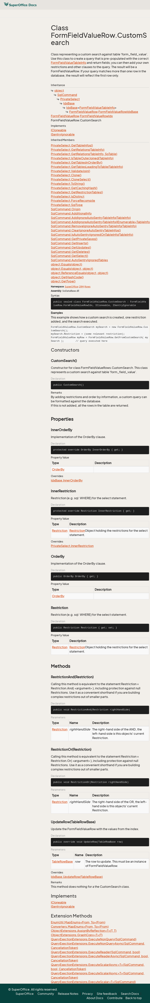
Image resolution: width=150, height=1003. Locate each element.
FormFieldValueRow (83, 112)
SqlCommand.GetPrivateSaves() (74, 239)
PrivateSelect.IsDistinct (67, 196)
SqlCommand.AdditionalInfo (71, 213)
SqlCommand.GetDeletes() (70, 252)
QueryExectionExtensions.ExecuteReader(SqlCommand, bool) (95, 952)
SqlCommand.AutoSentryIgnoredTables (79, 260)
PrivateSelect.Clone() (66, 175)
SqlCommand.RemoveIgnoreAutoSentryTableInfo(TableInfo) (93, 226)
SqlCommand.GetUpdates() (71, 247)
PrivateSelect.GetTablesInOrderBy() (76, 162)
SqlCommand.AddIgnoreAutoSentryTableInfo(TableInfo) (91, 218)
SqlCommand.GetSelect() (69, 256)
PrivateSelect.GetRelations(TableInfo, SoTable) (84, 154)
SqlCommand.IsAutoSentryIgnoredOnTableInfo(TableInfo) (92, 234)
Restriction (59, 530)
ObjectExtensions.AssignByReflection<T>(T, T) (83, 931)
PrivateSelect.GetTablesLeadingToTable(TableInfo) (87, 167)
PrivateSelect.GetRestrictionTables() (77, 192)
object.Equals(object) (66, 264)
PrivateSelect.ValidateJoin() (70, 171)
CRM (81, 286)
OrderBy (58, 469)
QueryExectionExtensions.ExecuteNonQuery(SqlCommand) (93, 939)
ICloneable (58, 130)
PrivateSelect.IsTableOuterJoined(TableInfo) (82, 158)
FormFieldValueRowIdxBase (118, 112)
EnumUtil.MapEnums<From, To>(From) (78, 922)
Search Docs (130, 994)
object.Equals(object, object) (72, 269)
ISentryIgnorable (63, 134)
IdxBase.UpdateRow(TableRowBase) (77, 877)
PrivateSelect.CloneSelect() (71, 179)
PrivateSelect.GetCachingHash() (74, 188)
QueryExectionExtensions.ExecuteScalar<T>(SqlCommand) (93, 982)
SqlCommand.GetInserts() (69, 243)
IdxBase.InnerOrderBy (67, 480)
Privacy (87, 994)
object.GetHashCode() (67, 277)
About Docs (95, 998)
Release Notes (68, 994)
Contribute (115, 998)
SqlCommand (67, 95)
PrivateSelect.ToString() (68, 184)
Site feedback (107, 994)
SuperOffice (71, 286)
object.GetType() (63, 281)
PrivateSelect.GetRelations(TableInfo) (77, 150)
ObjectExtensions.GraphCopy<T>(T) (76, 935)
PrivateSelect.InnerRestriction (72, 546)
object (59, 90)
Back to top (133, 998)
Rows (87, 286)
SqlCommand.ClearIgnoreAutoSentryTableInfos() (86, 230)
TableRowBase (62, 861)
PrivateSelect (70, 99)
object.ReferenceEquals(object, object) (79, 273)
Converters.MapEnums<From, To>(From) (80, 926)
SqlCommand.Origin (65, 209)
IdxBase (69, 103)
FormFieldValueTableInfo (68, 63)
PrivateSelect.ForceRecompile (73, 200)
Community (46, 994)
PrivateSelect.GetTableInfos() (72, 145)
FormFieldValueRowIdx (96, 116)
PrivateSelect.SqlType (67, 205)
